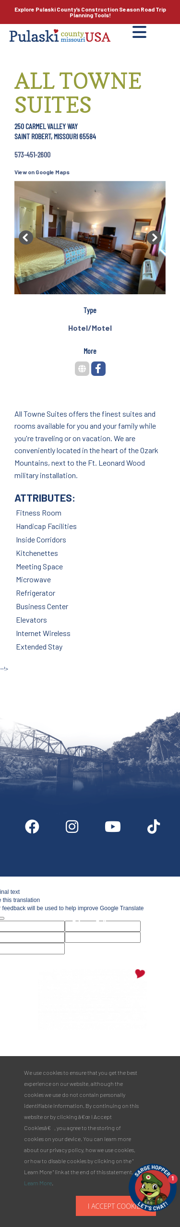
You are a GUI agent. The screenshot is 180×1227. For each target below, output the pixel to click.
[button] (25, 237)
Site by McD (18, 678)
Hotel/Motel (90, 327)
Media (154, 880)
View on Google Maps (42, 171)
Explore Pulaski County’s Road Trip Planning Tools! (90, 12)
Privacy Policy (92, 923)
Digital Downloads (47, 880)
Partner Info (109, 880)
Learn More (38, 1182)
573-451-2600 (32, 154)
